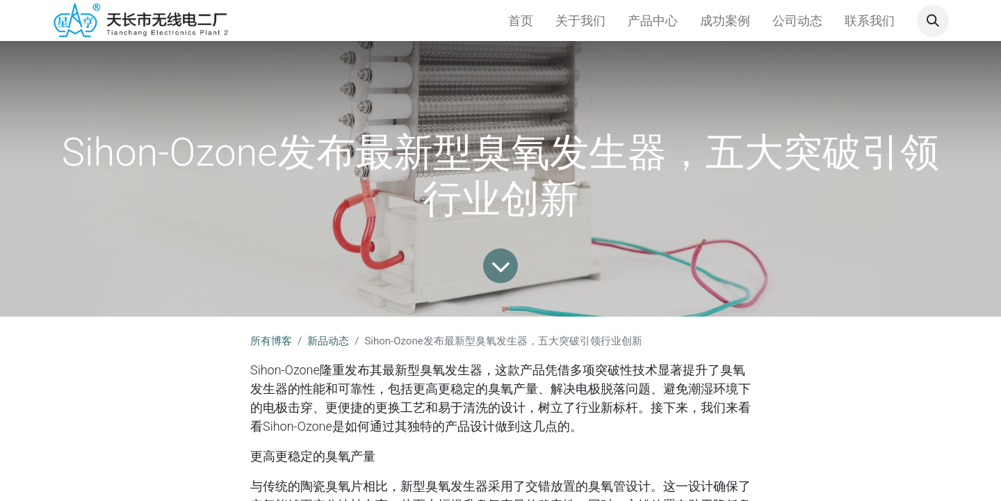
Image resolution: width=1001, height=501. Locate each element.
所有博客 (271, 341)
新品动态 (328, 341)
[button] (933, 21)
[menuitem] (520, 20)
